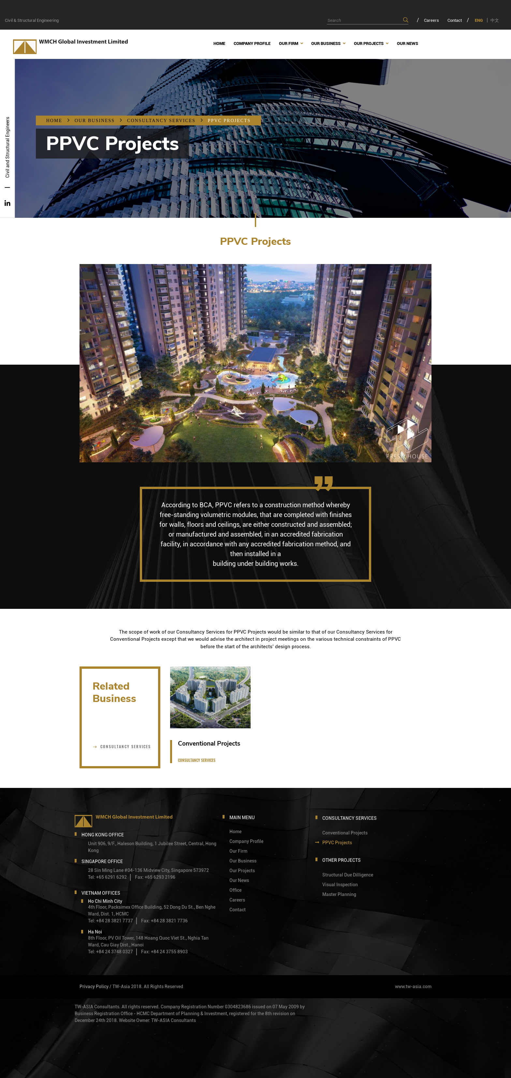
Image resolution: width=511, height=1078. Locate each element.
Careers (431, 20)
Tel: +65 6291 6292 (107, 877)
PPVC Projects (229, 120)
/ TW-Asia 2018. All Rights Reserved (146, 986)
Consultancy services (161, 120)
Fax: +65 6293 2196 (155, 877)
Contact (454, 20)
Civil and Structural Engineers (7, 147)
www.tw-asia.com (413, 986)
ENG (479, 20)
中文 (494, 20)
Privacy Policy (94, 986)
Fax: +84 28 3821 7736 (164, 920)
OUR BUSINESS (95, 120)
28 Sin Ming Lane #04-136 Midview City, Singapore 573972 (148, 870)
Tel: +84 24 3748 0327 (110, 951)
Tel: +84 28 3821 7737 (110, 920)
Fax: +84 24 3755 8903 (164, 951)
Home (54, 120)
